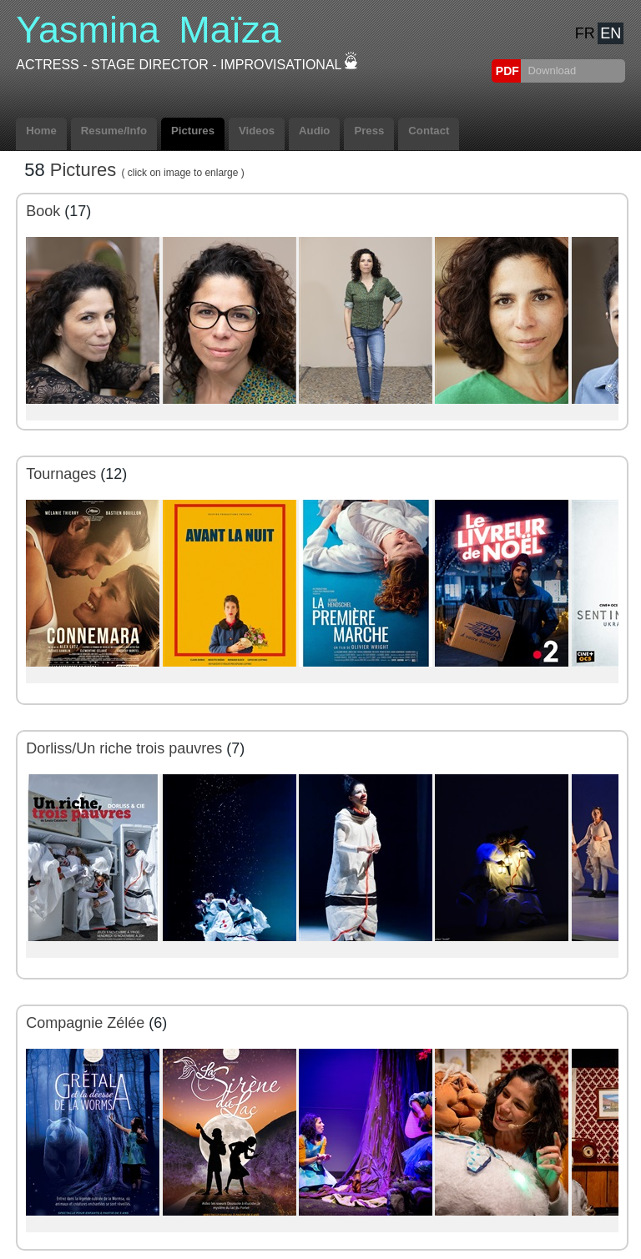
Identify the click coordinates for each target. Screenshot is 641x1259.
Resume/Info (114, 130)
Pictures (193, 130)
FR (585, 33)
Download (550, 70)
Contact (428, 130)
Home (41, 130)
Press (369, 130)
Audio (314, 130)
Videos (257, 130)
